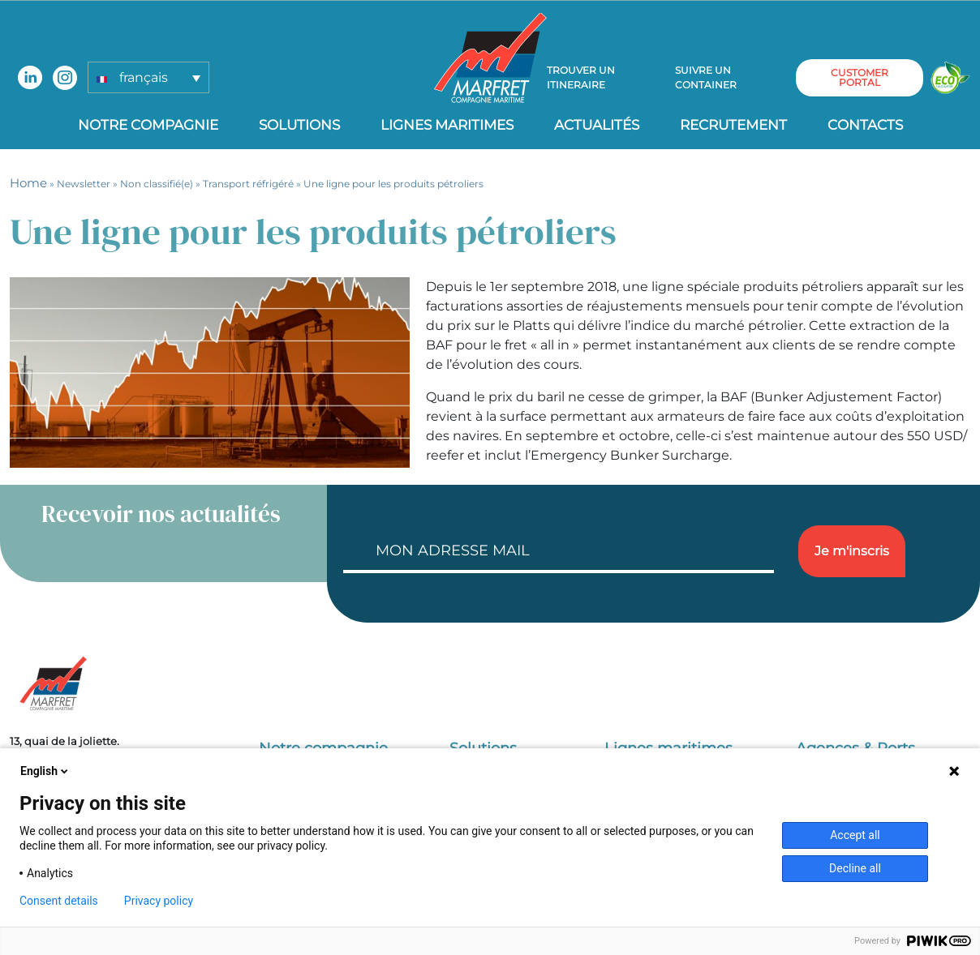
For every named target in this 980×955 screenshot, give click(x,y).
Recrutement (733, 125)
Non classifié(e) (156, 184)
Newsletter (83, 184)
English (45, 770)
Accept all (855, 835)
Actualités (596, 125)
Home (28, 183)
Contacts (865, 125)
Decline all (855, 868)
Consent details (58, 900)
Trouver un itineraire (581, 77)
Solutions (299, 125)
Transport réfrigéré (248, 184)
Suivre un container (706, 77)
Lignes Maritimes (447, 125)
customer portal (859, 77)
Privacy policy (158, 900)
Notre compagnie (148, 125)
